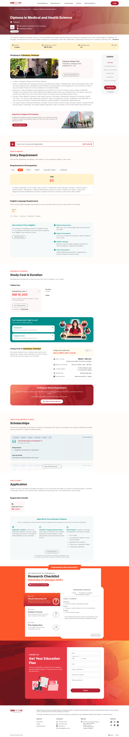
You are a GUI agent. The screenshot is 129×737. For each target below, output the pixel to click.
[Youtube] (118, 722)
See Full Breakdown (20, 305)
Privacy (117, 735)
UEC (13, 170)
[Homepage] (16, 3)
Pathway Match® (90, 3)
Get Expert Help (19, 237)
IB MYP (37, 170)
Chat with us (61, 726)
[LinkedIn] (115, 725)
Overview (110, 62)
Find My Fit (96, 635)
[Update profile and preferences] (51, 144)
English (111, 735)
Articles (78, 3)
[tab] (42, 599)
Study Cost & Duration (110, 69)
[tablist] (43, 612)
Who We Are (40, 721)
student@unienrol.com (64, 728)
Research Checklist (110, 80)
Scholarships (68, 3)
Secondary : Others (49, 170)
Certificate (63, 170)
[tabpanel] (82, 613)
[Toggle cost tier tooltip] (38, 291)
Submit (85, 690)
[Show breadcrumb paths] (11, 9)
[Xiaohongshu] (118, 725)
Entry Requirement (110, 66)
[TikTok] (111, 725)
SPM (20, 170)
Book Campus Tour (19, 125)
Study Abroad (56, 3)
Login (114, 3)
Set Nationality (24, 309)
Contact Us (110, 87)
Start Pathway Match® (52, 401)
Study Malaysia (42, 3)
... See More (115, 39)
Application (110, 77)
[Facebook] (111, 722)
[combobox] (76, 659)
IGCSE (28, 170)
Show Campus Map (70, 75)
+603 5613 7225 (62, 721)
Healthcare (53, 391)
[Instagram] (115, 722)
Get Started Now (52, 551)
